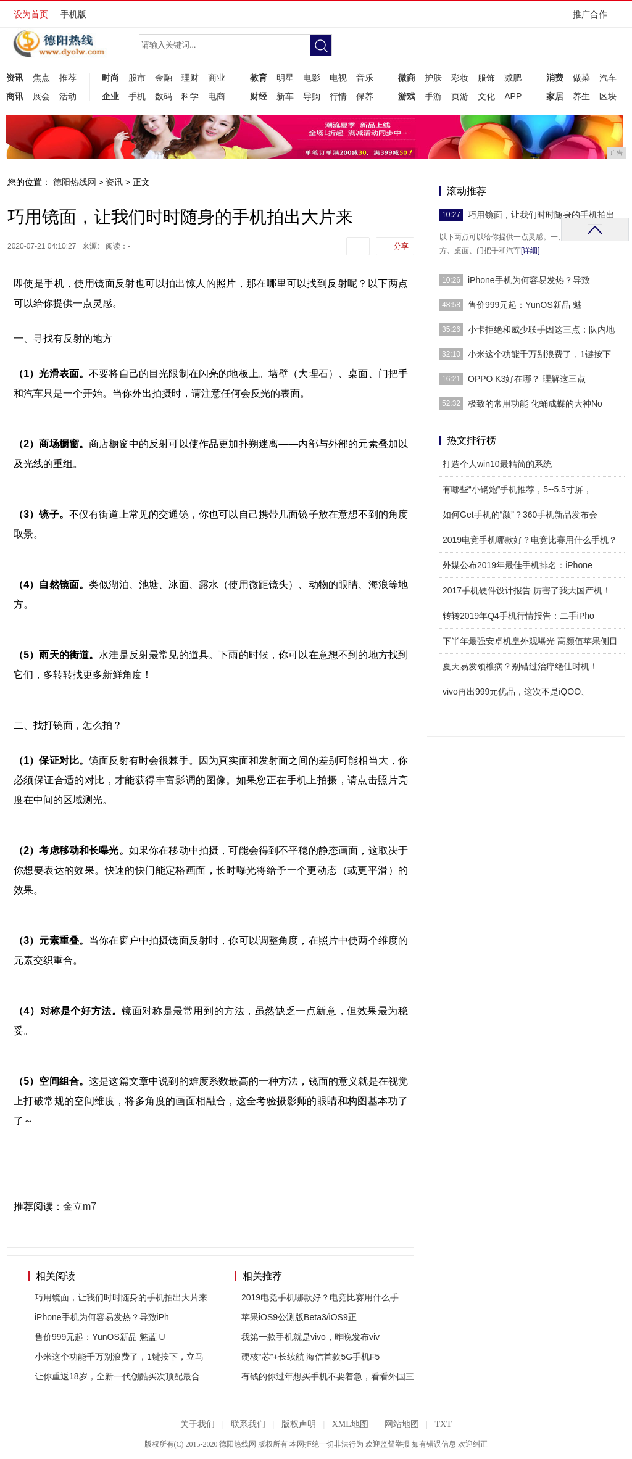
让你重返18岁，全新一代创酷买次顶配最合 (117, 1376)
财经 (258, 96)
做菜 (581, 78)
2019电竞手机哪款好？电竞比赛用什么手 (320, 1297)
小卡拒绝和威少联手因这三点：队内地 (541, 329)
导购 (311, 96)
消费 (554, 78)
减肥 (513, 78)
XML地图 (350, 1424)
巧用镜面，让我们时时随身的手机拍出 (541, 215)
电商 (216, 96)
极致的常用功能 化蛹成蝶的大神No (535, 403)
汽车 (608, 78)
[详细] (530, 250)
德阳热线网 (74, 182)
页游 (459, 96)
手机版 (73, 14)
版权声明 (298, 1424)
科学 (190, 96)
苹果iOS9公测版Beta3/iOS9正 (299, 1317)
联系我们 (248, 1424)
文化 (486, 96)
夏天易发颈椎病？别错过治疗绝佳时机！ (520, 666)
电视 (338, 78)
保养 (364, 96)
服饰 (486, 78)
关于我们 (197, 1424)
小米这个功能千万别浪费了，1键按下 (539, 354)
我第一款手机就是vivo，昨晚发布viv (310, 1337)
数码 (163, 96)
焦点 (41, 78)
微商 (406, 78)
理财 (190, 78)
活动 (68, 96)
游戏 (406, 96)
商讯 (14, 96)
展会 (41, 96)
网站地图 (402, 1424)
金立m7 (79, 1206)
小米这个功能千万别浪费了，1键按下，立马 (119, 1357)
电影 (311, 78)
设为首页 (31, 14)
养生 (581, 96)
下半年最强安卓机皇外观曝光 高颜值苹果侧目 (530, 641)
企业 (110, 96)
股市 (137, 78)
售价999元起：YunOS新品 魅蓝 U (100, 1337)
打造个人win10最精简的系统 (497, 464)
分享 (401, 246)
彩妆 (459, 78)
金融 (163, 78)
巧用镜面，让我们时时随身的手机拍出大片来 (121, 1297)
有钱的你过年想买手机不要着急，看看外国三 (327, 1376)
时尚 (110, 78)
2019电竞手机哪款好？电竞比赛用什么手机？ (530, 540)
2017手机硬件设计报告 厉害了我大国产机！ (527, 590)
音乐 (364, 78)
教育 (258, 78)
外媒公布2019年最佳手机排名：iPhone (517, 565)
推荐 (68, 78)
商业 (216, 78)
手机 (137, 96)
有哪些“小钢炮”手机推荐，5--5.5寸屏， (517, 489)
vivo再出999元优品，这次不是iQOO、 (516, 691)
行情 (338, 96)
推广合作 (594, 18)
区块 (608, 96)
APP (513, 96)
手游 (433, 96)
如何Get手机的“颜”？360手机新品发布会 (520, 514)
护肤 (433, 78)
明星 (285, 78)
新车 (285, 96)
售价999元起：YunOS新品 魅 (524, 305)
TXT (442, 1424)
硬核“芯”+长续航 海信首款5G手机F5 (310, 1357)
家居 (554, 96)
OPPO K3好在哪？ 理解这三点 (527, 379)
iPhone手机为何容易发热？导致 (529, 280)
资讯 (14, 78)
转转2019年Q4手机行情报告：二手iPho (518, 616)
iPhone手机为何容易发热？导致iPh (102, 1317)
